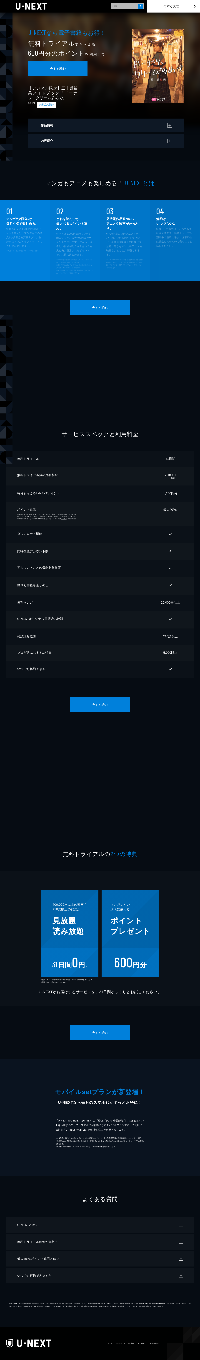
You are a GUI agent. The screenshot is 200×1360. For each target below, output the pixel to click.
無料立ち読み (46, 104)
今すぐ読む (171, 6)
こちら (64, 273)
